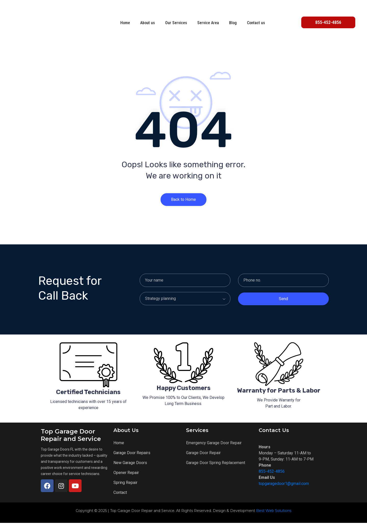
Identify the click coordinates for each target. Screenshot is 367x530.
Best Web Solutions (273, 517)
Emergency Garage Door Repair (214, 450)
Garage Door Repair (203, 459)
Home (125, 22)
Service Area (208, 22)
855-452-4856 (272, 478)
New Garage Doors (130, 469)
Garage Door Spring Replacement (215, 469)
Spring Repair (125, 489)
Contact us (256, 22)
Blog (233, 22)
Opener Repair (126, 479)
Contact (120, 499)
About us (147, 22)
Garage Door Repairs (131, 459)
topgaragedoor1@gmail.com (284, 490)
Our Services (176, 22)
